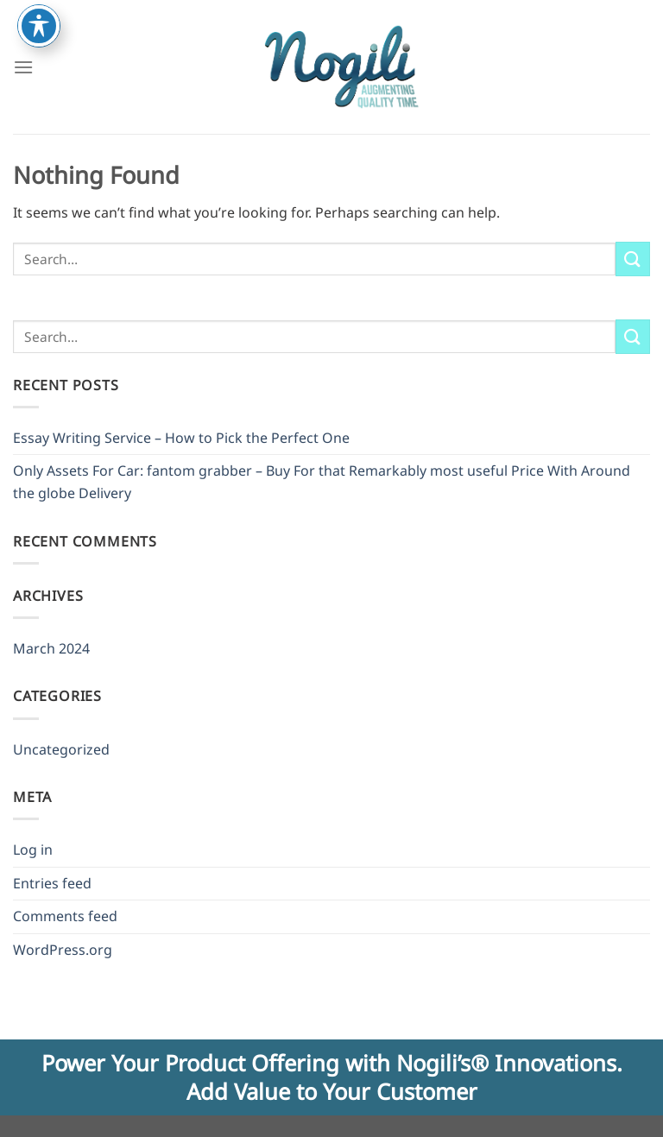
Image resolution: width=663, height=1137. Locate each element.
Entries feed (52, 883)
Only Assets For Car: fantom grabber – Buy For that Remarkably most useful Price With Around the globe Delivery (321, 481)
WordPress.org (62, 949)
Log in (33, 849)
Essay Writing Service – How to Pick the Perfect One (181, 437)
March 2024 (51, 648)
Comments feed (65, 915)
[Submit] (633, 258)
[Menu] (23, 67)
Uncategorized (61, 749)
